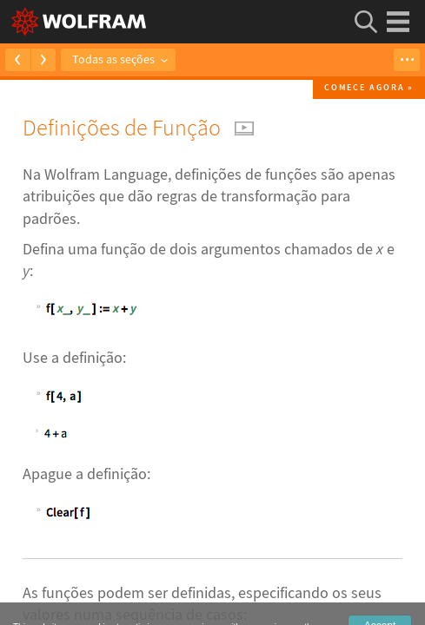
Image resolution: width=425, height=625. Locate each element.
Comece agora (364, 87)
